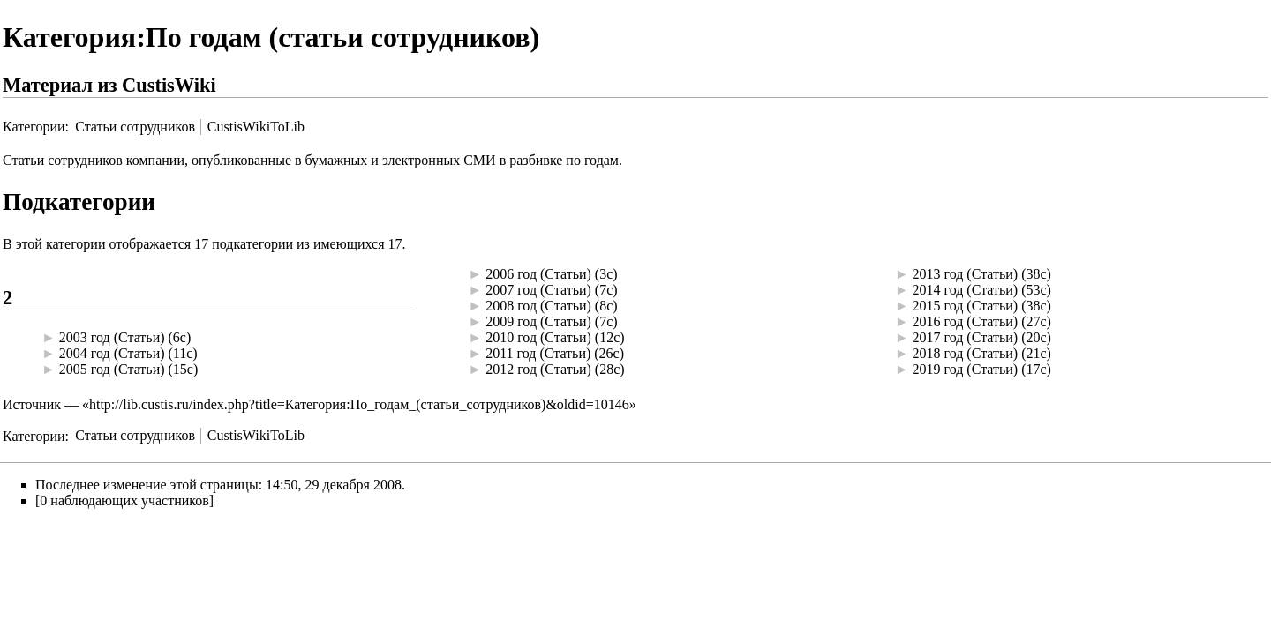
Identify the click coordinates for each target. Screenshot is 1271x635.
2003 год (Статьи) (112, 337)
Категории (34, 126)
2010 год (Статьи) (538, 337)
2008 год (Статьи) (538, 305)
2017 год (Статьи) (966, 337)
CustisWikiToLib (256, 126)
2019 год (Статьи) (966, 369)
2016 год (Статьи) (966, 321)
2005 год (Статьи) (112, 369)
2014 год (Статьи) (966, 289)
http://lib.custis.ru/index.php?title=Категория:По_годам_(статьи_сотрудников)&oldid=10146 (359, 404)
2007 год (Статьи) (538, 289)
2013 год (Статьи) (966, 273)
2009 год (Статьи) (538, 321)
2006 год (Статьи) (538, 273)
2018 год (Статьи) (966, 353)
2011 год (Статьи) (537, 353)
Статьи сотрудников (135, 126)
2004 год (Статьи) (112, 353)
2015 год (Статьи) (966, 305)
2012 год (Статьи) (538, 369)
